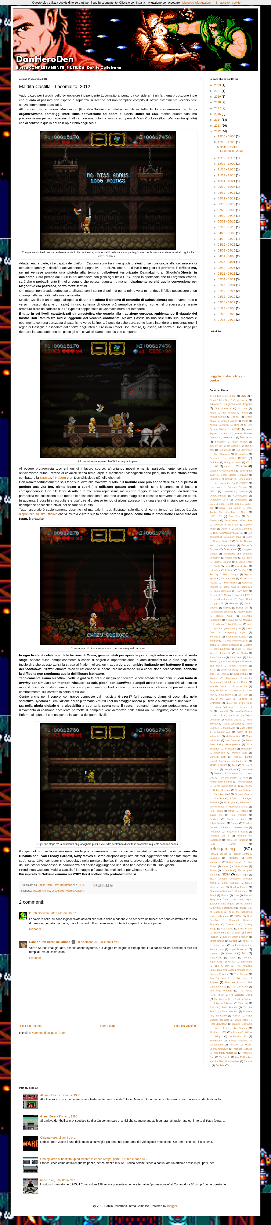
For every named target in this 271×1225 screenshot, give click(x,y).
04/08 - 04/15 (227, 250)
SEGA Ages (242, 874)
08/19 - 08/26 (227, 192)
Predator (214, 819)
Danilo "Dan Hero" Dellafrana (49, 942)
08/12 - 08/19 (227, 198)
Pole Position (238, 815)
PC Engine (229, 802)
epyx (227, 566)
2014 (218, 119)
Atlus (226, 433)
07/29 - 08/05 (227, 210)
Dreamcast (230, 549)
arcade (236, 429)
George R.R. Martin (220, 595)
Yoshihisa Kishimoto (225, 1052)
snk (241, 908)
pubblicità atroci (218, 823)
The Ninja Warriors (221, 990)
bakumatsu (229, 437)
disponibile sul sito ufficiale (38, 514)
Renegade (215, 831)
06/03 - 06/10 (227, 221)
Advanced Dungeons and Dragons (231, 404)
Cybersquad (241, 499)
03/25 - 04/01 (227, 262)
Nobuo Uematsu (221, 790)
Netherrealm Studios (221, 781)
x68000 (234, 1044)
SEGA (226, 874)
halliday (227, 607)
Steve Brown (245, 928)
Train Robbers (229, 1007)
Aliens (244, 412)
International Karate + (236, 636)
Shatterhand (241, 891)
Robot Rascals (234, 862)
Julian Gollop (228, 669)
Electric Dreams (222, 562)
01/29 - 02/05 (227, 308)
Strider (233, 940)
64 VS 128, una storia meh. (58, 1180)
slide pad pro (245, 903)
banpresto (246, 437)
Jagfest (248, 645)
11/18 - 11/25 (227, 169)
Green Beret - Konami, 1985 (58, 1116)
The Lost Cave (239, 986)
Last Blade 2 (226, 694)
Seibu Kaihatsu (230, 883)
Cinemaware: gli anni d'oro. (58, 1137)
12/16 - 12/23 (227, 142)
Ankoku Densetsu (219, 425)
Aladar (213, 412)
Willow (248, 1032)
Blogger (172, 1206)
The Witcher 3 (222, 999)
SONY (238, 916)
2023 (218, 85)
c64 (216, 466)
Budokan (214, 462)
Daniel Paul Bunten (230, 508)
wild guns (236, 1032)
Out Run (219, 798)
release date (241, 827)
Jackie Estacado (230, 645)
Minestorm (246, 748)
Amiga (235, 416)
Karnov (225, 674)
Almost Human (218, 416)
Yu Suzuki (224, 1057)
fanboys (229, 570)
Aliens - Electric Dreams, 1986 (60, 1095)
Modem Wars (239, 752)
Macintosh (234, 715)
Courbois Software (238, 487)
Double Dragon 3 (222, 541)
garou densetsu (222, 591)
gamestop (247, 587)
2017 (218, 108)
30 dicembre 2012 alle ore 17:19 (98, 942)
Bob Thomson (222, 454)
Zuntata (220, 1065)
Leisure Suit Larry (223, 707)
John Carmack (217, 657)
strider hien (220, 945)
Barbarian (220, 441)
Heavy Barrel (245, 611)
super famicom (238, 949)
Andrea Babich (229, 421)
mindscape (230, 748)
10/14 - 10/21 (227, 181)
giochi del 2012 (243, 595)
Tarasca (45, 477)
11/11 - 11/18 (227, 175)
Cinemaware (245, 479)
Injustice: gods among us (227, 628)
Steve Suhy (220, 932)
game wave (230, 587)
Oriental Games (243, 794)
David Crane (230, 520)
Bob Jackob (225, 450)
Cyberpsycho (240, 495)
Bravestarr (215, 458)
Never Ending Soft (223, 786)
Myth (234, 765)
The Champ (240, 974)
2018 (218, 102)
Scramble (227, 870)
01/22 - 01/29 (227, 314)
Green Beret (245, 599)
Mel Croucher (233, 740)
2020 (218, 96)
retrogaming (222, 848)
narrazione (230, 769)
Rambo (234, 823)
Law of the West (220, 699)
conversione (216, 487)
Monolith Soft (217, 757)
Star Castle (227, 928)
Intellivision (215, 636)
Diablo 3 (225, 528)
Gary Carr (241, 591)
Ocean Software (243, 790)
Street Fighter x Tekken (235, 937)
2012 (218, 131)
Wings (218, 1036)
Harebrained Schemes (221, 611)
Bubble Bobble (237, 458)
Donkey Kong (234, 537)
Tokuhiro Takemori (223, 1003)
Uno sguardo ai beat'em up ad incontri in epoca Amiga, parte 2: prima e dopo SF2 (93, 1159)
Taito (244, 953)
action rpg (242, 400)
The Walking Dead (240, 994)
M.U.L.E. (218, 715)
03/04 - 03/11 (227, 279)
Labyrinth (237, 690)
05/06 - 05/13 (227, 227)
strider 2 (247, 941)
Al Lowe (242, 408)
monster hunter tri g (237, 761)
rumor (225, 866)
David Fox (246, 520)
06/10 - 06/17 (227, 215)
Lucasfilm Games (243, 711)
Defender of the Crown (226, 524)
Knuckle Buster (218, 686)
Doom (249, 537)
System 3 (230, 953)
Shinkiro (225, 895)
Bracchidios (241, 454)
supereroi (215, 953)
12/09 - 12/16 (227, 158)
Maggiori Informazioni (196, 2)
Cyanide (243, 491)
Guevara (234, 603)
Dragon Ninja (228, 545)
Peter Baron (216, 811)
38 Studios (215, 396)
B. (30, 913)
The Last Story (233, 982)
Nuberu (60, 477)
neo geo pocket (228, 777)
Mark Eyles (229, 728)
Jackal (213, 645)
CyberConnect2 (218, 495)
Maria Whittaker (232, 723)
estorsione (215, 570)
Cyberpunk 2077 (219, 499)
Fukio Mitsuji (229, 582)
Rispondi (35, 929)
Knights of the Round (236, 682)
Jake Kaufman (222, 649)
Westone (214, 1032)
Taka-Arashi (216, 957)
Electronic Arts (244, 562)
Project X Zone (236, 819)
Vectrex (236, 1015)
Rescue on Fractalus (236, 831)
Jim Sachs (242, 653)
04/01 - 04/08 (227, 256)
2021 (218, 91)
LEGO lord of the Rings (239, 703)
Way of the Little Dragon (231, 1028)
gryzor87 (38, 890)
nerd (245, 777)
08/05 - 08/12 (227, 204)
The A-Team (222, 966)
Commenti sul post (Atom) (49, 1032)
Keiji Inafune (241, 674)
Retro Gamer (223, 844)
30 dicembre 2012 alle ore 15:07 (54, 913)
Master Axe (223, 732)
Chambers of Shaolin (221, 479)
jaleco (238, 649)
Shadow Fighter (238, 887)
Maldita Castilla (75, 890)
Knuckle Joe (240, 686)
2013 (218, 125)
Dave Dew (235, 516)
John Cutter (236, 657)
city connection (222, 483)
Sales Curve (241, 866)
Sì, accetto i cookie (228, 2)
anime (245, 421)
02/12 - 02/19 (227, 296)
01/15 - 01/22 (227, 319)
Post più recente (30, 1025)
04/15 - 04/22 (227, 244)
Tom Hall (243, 1003)
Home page (107, 1025)
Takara (232, 957)
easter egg (231, 557)
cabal (227, 466)
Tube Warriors (230, 1011)
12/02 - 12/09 (227, 163)
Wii (225, 1032)
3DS (243, 395)
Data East (216, 516)
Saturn (213, 870)
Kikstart (213, 678)
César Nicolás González (234, 475)
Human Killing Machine (239, 620)
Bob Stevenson (244, 450)
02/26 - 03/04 (227, 285)
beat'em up (216, 445)
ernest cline (241, 566)
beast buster (239, 441)
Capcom (241, 466)
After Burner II (223, 408)
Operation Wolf (222, 794)
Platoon (244, 811)
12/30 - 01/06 (227, 136)
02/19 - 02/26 (227, 291)
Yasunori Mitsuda (242, 1049)
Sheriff (213, 895)
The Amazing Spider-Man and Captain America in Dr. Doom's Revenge (231, 970)
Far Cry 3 (243, 570)
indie (47, 890)
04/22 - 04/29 (227, 239)
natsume (247, 769)
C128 (249, 462)
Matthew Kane (233, 736)
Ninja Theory (245, 786)
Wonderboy (216, 1040)
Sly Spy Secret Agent (224, 908)
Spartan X (232, 924)
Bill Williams (233, 445)
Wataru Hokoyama (242, 1024)
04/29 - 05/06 (227, 233)
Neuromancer (245, 781)
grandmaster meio (223, 599)
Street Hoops (217, 941)
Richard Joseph (218, 854)
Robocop (232, 857)
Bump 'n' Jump (232, 462)
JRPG (213, 669)
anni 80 (238, 424)
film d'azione (228, 578)
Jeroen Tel (225, 653)
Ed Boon (247, 557)
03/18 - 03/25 (227, 268)
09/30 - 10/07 (227, 186)
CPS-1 (213, 491)
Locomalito (58, 890)
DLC (215, 533)
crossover (228, 491)
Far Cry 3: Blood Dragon (224, 574)
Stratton (235, 932)
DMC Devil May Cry (232, 533)
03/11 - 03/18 (227, 273)
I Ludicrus (218, 624)
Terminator (246, 961)
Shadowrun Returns (220, 891)
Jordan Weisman (237, 665)
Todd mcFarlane (243, 999)
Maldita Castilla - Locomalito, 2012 (230, 148)
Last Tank (243, 694)
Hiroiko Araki (224, 616)
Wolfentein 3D (238, 1036)
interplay (214, 640)
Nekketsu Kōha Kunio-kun (228, 773)
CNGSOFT (242, 483)
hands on (241, 607)
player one (216, 815)
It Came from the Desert (235, 640)
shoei (236, 895)
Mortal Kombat (218, 765)
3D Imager (230, 396)
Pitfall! (231, 811)
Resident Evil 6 (219, 835)
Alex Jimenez (229, 412)
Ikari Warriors (235, 624)
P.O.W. (233, 798)
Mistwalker (219, 752)
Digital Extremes (243, 528)
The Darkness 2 (219, 978)
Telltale (231, 961)
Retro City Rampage (237, 840)
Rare (225, 827)
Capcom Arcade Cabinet (222, 470)
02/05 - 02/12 (227, 302)
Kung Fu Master (218, 690)
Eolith (217, 566)
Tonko (213, 1007)
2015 (218, 114)
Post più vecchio (185, 1025)
